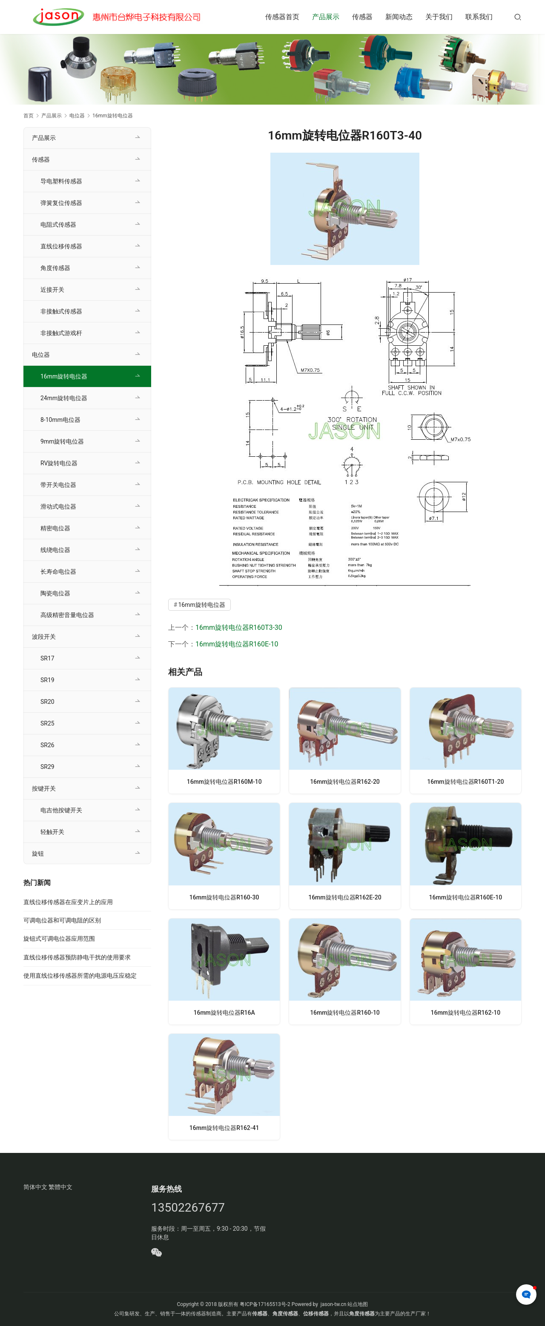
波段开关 (44, 636)
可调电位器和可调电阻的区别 (62, 920)
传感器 (362, 17)
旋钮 (38, 853)
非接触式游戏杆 (61, 333)
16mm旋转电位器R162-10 (465, 1012)
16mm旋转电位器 (201, 604)
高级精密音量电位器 (67, 615)
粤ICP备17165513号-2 (264, 1304)
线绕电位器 (55, 549)
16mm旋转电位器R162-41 (224, 1128)
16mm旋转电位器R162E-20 (345, 897)
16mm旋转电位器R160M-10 (224, 781)
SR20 (47, 701)
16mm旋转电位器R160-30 (224, 897)
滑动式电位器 (58, 506)
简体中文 (35, 1187)
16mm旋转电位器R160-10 (344, 1012)
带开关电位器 (58, 484)
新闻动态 (399, 17)
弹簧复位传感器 (61, 202)
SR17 (47, 658)
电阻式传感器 (58, 224)
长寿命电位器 (58, 571)
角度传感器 (55, 268)
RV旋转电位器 (58, 463)
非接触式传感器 (61, 311)
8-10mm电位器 (60, 419)
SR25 (47, 723)
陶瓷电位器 (55, 593)
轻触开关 (52, 831)
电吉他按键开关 (61, 810)
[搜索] (518, 16)
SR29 (47, 766)
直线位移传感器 (61, 246)
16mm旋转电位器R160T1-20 (465, 781)
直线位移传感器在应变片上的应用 (68, 902)
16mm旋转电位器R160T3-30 (238, 627)
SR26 (47, 745)
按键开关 (44, 788)
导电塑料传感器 (61, 181)
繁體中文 (60, 1187)
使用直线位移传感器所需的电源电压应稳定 (80, 975)
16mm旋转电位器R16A (224, 1012)
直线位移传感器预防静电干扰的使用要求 (77, 957)
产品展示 (325, 17)
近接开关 (52, 289)
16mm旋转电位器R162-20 (344, 781)
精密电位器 (55, 528)
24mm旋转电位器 (63, 398)
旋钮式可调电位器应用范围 (59, 938)
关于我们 (439, 17)
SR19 (47, 680)
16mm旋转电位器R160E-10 (236, 644)
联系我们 (479, 17)
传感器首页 (282, 17)
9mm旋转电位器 (62, 441)
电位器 (41, 354)
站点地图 (357, 1304)
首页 (28, 116)
